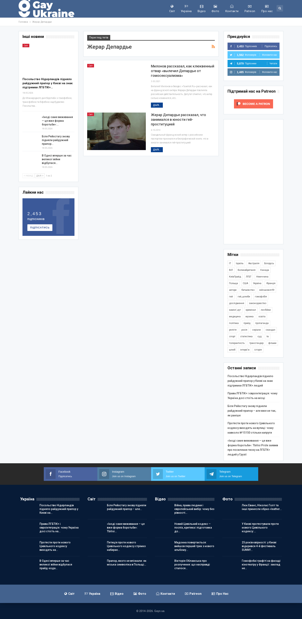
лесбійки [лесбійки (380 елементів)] (266, 310)
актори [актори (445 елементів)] (233, 290)
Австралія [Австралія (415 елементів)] (253, 263)
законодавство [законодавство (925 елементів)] (257, 303)
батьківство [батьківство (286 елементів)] (248, 290)
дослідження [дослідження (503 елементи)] (236, 303)
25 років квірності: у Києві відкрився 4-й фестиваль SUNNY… (259, 546)
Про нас (267, 9)
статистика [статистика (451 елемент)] (246, 336)
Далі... (157, 105)
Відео (202, 9)
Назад (28, 175)
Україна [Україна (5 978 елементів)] (257, 283)
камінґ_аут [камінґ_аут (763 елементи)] (235, 310)
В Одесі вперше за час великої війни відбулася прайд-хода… (55, 564)
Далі (39, 175)
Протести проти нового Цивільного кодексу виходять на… (55, 546)
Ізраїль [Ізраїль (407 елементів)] (239, 263)
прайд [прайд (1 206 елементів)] (247, 323)
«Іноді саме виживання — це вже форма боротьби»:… (57, 120)
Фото (215, 9)
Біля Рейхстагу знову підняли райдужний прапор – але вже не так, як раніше (252, 410)
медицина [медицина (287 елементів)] (235, 316)
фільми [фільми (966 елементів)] (272, 343)
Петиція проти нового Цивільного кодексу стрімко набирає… (126, 546)
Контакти (232, 9)
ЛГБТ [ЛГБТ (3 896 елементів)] (248, 276)
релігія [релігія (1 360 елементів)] (233, 329)
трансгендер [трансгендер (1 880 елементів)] (256, 343)
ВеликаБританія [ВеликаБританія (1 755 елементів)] (246, 270)
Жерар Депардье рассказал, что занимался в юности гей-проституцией (178, 119)
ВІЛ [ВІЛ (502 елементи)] (231, 270)
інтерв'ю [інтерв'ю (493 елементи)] (244, 349)
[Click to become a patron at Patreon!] (253, 103)
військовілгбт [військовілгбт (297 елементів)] (266, 290)
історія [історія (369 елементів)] (258, 349)
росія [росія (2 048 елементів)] (244, 329)
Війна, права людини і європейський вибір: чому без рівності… (194, 509)
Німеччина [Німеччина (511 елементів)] (262, 276)
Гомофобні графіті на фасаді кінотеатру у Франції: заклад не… (261, 564)
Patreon (250, 9)
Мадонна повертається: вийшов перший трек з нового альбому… (194, 546)
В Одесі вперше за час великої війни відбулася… (57, 159)
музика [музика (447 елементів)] (250, 316)
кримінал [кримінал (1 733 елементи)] (251, 310)
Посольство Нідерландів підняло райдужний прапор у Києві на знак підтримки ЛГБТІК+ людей (250, 381)
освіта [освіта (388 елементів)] (261, 316)
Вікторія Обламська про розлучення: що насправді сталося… (192, 564)
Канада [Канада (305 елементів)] (264, 270)
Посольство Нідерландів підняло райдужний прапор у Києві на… (58, 509)
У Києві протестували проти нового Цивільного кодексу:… (260, 527)
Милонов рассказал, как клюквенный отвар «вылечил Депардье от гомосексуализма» (182, 71)
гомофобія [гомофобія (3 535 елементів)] (261, 296)
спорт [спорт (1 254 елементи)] (232, 336)
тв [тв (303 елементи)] (267, 336)
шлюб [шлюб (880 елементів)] (232, 349)
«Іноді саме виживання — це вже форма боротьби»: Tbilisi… (126, 527)
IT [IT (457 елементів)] (230, 263)
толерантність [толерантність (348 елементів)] (237, 343)
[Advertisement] (254, 181)
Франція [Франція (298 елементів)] (270, 283)
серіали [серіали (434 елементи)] (256, 329)
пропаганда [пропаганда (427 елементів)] (262, 323)
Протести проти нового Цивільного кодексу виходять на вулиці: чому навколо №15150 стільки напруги (251, 428)
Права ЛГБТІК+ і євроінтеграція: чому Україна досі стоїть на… (59, 527)
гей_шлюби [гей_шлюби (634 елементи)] (244, 296)
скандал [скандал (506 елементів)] (270, 329)
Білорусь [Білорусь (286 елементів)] (269, 263)
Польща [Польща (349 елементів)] (233, 283)
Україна (186, 9)
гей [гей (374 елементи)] (231, 296)
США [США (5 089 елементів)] (245, 283)
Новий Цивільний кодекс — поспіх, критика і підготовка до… (193, 527)
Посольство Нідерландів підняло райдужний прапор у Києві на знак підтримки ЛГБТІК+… (47, 83)
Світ (172, 9)
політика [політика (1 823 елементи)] (234, 323)
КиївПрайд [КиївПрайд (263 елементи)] (235, 276)
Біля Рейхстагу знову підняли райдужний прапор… (56, 140)
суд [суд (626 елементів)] (259, 336)
